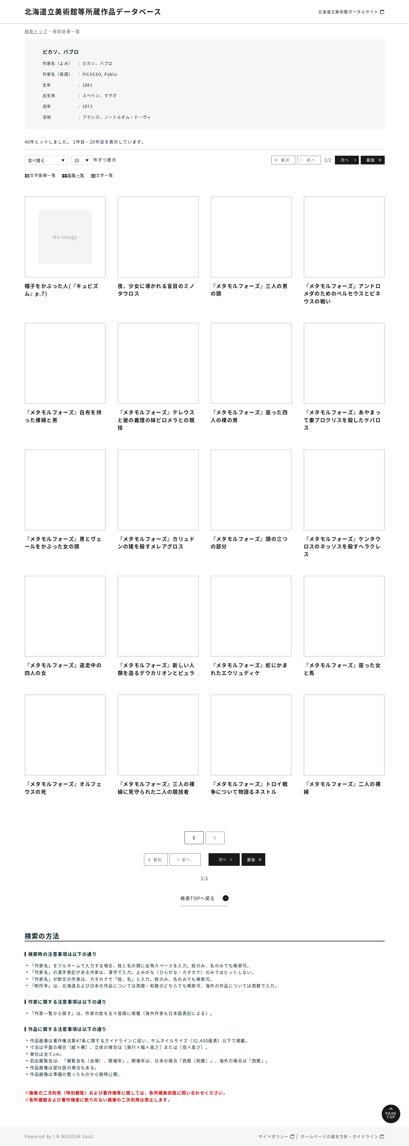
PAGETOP (390, 1114)
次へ (345, 160)
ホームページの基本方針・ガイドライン (339, 1136)
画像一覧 (73, 174)
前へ (311, 160)
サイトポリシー (274, 1136)
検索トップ (36, 31)
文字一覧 (102, 174)
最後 (370, 160)
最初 (285, 160)
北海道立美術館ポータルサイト (348, 11)
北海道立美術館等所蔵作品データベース (93, 11)
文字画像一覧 (40, 174)
